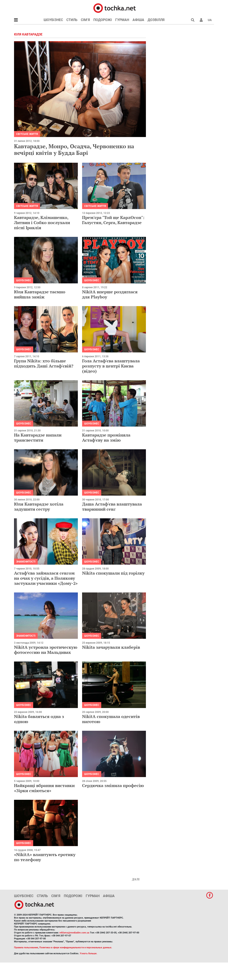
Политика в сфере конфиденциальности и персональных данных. (75, 947)
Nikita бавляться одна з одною (39, 719)
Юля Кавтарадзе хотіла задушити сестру (38, 506)
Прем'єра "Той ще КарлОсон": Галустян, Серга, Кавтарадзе (113, 220)
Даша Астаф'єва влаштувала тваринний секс (112, 506)
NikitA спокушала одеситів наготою (111, 719)
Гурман (122, 20)
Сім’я (85, 20)
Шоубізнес (53, 20)
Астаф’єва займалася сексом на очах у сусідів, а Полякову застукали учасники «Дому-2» (46, 578)
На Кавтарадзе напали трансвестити (37, 437)
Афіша (138, 20)
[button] (201, 20)
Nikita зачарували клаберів (111, 647)
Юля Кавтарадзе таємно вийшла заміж (39, 294)
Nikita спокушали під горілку (113, 573)
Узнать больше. (88, 953)
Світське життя (27, 134)
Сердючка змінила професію (113, 785)
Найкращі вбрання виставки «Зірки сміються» (44, 788)
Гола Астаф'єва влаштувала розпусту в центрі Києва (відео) (111, 366)
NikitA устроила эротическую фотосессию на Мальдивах (45, 649)
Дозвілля (156, 20)
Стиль (71, 20)
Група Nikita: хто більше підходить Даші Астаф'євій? (43, 363)
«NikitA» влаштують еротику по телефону (45, 857)
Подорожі (102, 20)
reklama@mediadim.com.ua (74, 932)
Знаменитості (26, 561)
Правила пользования (26, 947)
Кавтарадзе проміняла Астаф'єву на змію (106, 437)
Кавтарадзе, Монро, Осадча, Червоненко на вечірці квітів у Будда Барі (74, 149)
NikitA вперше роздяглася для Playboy (110, 294)
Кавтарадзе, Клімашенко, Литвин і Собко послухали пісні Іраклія (42, 222)
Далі (136, 879)
